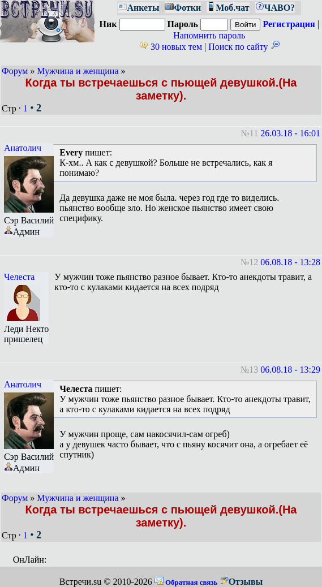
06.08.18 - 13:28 (290, 262)
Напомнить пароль (209, 35)
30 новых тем (170, 46)
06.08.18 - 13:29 (290, 369)
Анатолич (22, 148)
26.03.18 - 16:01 (290, 133)
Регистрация (289, 24)
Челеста (19, 277)
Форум (15, 71)
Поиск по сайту (243, 46)
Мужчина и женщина (77, 71)
